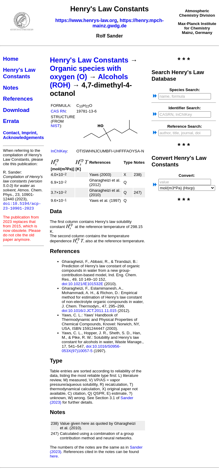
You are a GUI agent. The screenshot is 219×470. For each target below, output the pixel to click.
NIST (55, 126)
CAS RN (58, 111)
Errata (11, 121)
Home (10, 59)
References (18, 99)
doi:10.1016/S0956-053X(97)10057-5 (91, 348)
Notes (10, 88)
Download (16, 110)
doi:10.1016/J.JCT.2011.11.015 (89, 310)
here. (54, 456)
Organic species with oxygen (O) (85, 72)
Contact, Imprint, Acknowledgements (23, 135)
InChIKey (59, 151)
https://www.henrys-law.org (86, 20)
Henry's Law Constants (19, 73)
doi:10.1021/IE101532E (82, 284)
